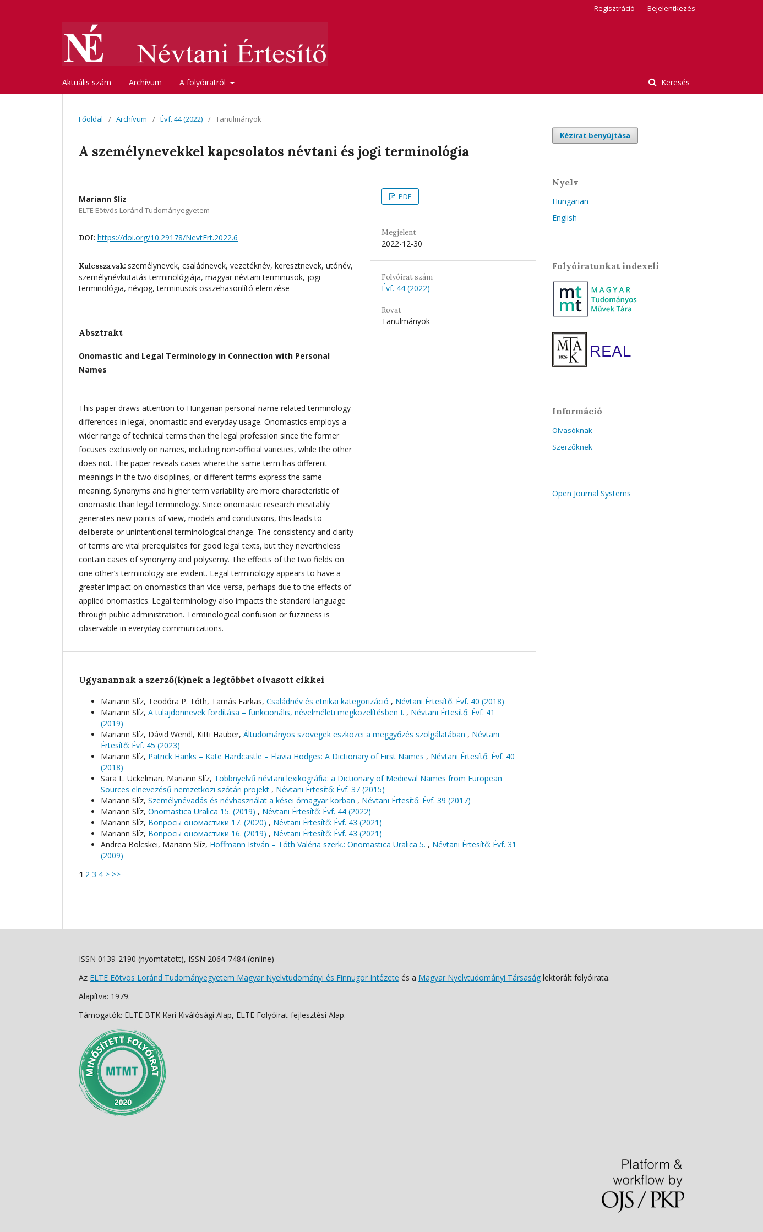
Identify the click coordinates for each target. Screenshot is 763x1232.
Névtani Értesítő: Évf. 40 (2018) (449, 701)
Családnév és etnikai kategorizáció (328, 701)
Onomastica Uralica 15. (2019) (203, 811)
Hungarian (570, 201)
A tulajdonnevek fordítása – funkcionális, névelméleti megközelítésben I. (277, 712)
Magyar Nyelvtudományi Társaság (479, 977)
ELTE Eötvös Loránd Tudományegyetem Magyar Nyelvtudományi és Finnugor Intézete (244, 977)
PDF (404, 196)
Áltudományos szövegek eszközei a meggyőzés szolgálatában (355, 734)
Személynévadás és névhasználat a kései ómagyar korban (252, 800)
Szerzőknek (572, 447)
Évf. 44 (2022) (181, 119)
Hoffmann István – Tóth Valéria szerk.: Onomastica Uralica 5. (319, 844)
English (564, 217)
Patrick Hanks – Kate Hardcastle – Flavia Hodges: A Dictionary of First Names (287, 756)
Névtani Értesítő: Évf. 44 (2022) (316, 811)
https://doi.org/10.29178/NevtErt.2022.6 (167, 237)
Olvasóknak (572, 430)
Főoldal (91, 119)
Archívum (145, 82)
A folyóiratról (203, 82)
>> (116, 874)
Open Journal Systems (591, 493)
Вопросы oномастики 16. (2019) (208, 833)
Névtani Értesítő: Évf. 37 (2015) (330, 789)
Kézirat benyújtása (595, 135)
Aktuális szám (86, 82)
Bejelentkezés (671, 8)
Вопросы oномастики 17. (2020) (208, 822)
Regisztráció (614, 8)
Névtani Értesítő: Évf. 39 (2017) (416, 800)
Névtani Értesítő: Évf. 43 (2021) (327, 822)
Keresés (674, 82)
